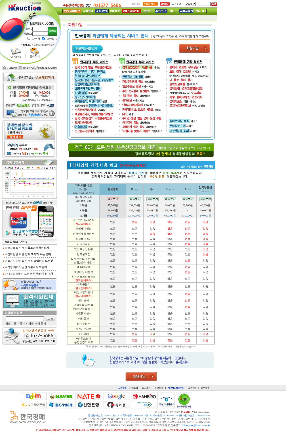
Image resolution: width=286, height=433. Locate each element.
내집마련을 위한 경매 (27, 254)
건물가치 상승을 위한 (28, 260)
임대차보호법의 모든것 (28, 273)
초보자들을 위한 (26, 247)
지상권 (30, 323)
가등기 (21, 323)
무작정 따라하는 (25, 267)
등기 (43, 323)
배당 (37, 323)
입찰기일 (10, 323)
